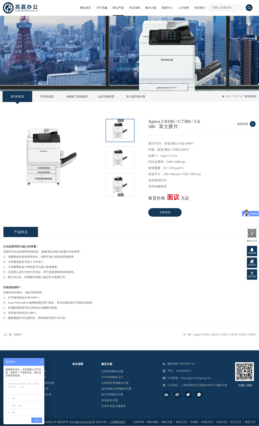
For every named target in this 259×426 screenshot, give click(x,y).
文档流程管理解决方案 (115, 382)
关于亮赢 (101, 7)
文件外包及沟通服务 (113, 406)
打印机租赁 (47, 96)
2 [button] (122, 194)
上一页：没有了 (12, 348)
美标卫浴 (181, 422)
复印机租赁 (17, 96)
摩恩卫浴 (250, 422)
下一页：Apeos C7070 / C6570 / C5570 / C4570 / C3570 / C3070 (219, 348)
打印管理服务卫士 (112, 377)
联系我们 (199, 7)
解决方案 (150, 7)
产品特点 (21, 246)
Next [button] (121, 191)
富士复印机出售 (135, 96)
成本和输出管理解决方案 (116, 388)
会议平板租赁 (106, 96)
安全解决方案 (109, 400)
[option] (120, 130)
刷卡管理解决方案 (112, 394)
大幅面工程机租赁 (77, 96)
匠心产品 (118, 7)
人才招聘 (183, 7)
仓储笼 (194, 422)
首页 (228, 96)
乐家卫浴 (221, 422)
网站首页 (85, 7)
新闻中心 (167, 7)
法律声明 (138, 422)
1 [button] (118, 194)
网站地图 (152, 422)
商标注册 (167, 422)
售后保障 (134, 7)
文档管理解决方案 (112, 371)
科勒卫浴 (207, 422)
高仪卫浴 (235, 422)
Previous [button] (121, 120)
